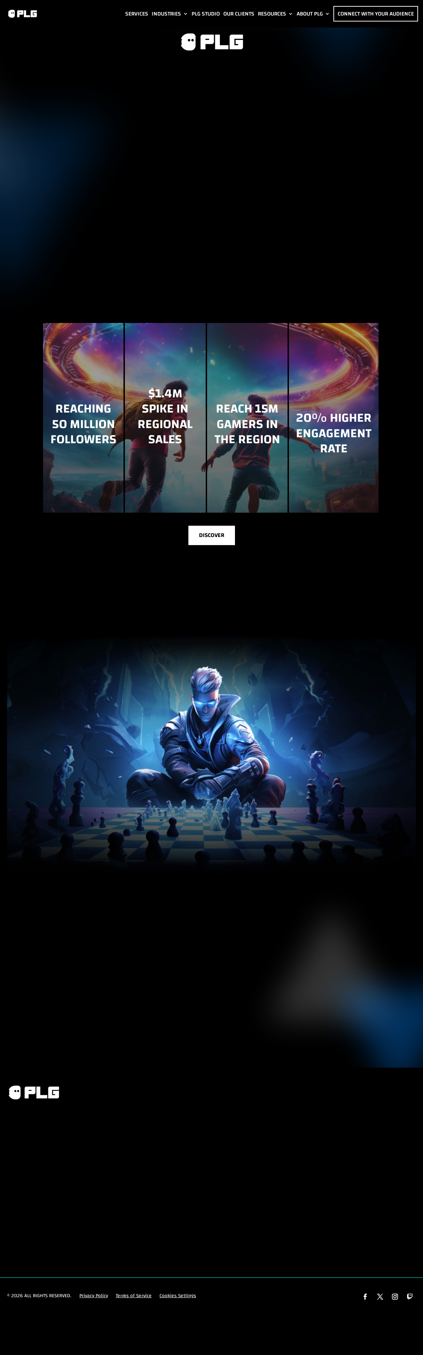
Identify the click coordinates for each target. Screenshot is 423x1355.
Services (136, 13)
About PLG (310, 13)
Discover (211, 536)
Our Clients (238, 13)
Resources (272, 13)
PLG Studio (206, 13)
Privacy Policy (93, 1298)
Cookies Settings (177, 1298)
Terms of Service (134, 1298)
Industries (166, 13)
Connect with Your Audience (376, 13)
